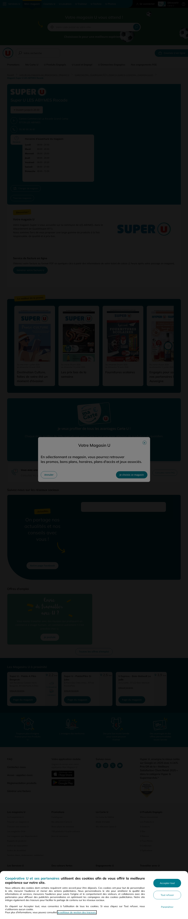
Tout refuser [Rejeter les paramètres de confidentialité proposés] (167, 895)
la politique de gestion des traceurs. (77, 912)
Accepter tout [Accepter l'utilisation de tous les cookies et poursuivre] (167, 883)
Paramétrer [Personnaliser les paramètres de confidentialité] (167, 906)
